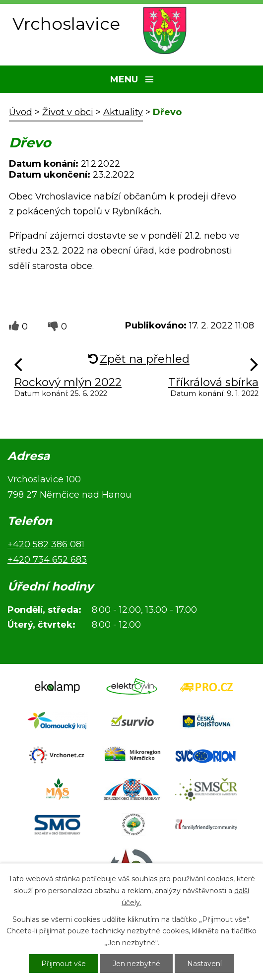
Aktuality (123, 112)
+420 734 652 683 (47, 559)
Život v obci (67, 112)
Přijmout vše (63, 963)
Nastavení (204, 963)
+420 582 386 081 (45, 544)
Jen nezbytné (136, 963)
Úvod (20, 112)
